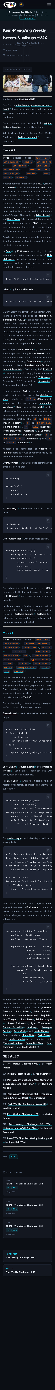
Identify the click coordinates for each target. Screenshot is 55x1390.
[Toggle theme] (21, 4)
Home (5, 44)
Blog (12, 44)
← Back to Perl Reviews (17, 69)
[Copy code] (48, 275)
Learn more (27, 18)
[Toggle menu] (49, 4)
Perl (13, 1147)
